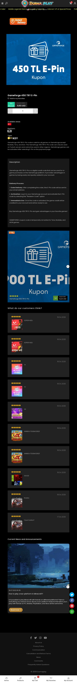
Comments (38, 661)
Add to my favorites (16, 98)
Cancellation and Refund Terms (38, 653)
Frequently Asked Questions (38, 664)
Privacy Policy (38, 646)
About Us (38, 642)
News (38, 657)
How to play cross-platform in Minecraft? (26, 594)
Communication (38, 650)
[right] (68, 266)
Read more (16, 610)
